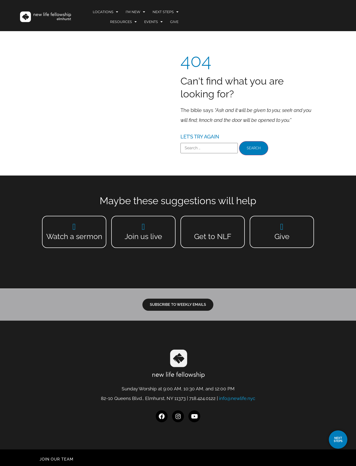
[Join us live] (143, 226)
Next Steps (235, 16)
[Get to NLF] (212, 226)
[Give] (282, 226)
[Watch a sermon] (74, 226)
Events (298, 16)
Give (319, 16)
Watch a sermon (74, 236)
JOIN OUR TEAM (56, 454)
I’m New (204, 16)
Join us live (143, 236)
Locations (174, 16)
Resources (268, 16)
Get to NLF (212, 236)
